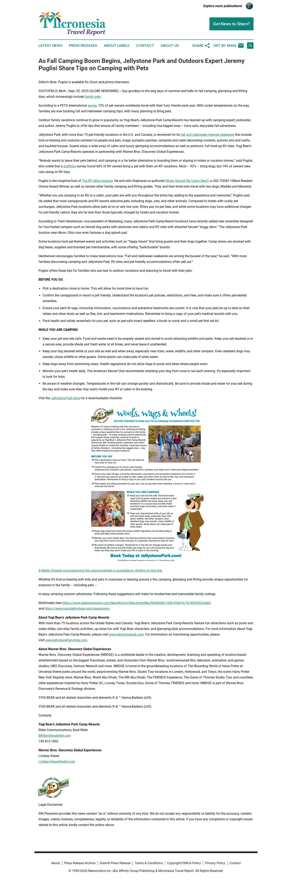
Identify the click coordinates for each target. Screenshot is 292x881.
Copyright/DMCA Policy (184, 863)
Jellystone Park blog (65, 398)
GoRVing (69, 166)
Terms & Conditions (149, 863)
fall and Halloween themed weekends (207, 135)
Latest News (50, 45)
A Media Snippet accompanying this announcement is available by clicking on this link (100, 570)
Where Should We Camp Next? (187, 181)
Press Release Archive (79, 863)
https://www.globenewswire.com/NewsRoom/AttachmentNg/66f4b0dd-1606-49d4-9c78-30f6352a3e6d (136, 603)
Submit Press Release (115, 863)
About (55, 863)
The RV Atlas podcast (97, 181)
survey (92, 105)
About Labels (116, 45)
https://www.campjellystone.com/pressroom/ (77, 608)
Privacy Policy (215, 863)
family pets (93, 97)
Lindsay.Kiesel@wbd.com (57, 761)
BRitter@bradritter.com (55, 736)
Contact (145, 45)
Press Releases (83, 45)
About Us (170, 45)
